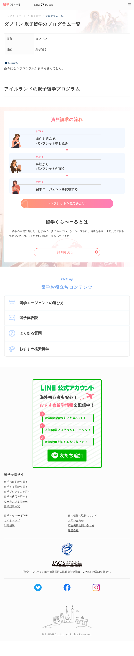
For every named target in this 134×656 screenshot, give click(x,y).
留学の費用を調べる (16, 496)
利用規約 (9, 525)
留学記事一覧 (12, 506)
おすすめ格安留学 (34, 349)
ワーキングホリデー (16, 501)
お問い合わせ (76, 520)
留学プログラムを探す (17, 491)
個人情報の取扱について (82, 515)
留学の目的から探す (16, 481)
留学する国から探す (16, 486)
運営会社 (73, 530)
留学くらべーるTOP (16, 515)
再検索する (13, 63)
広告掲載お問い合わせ (81, 525)
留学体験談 (28, 318)
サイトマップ (12, 520)
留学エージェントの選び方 (41, 303)
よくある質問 (30, 333)
